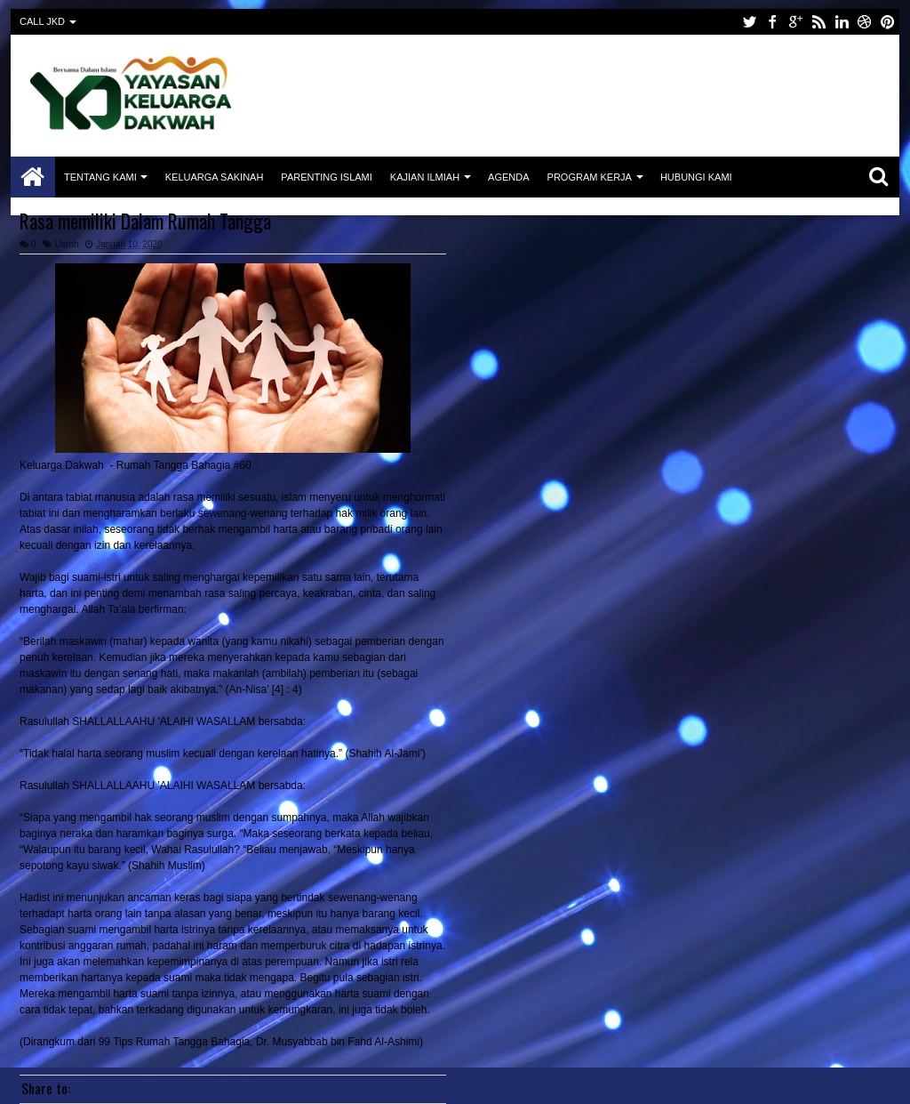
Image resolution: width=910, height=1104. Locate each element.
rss (818, 22)
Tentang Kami (100, 177)
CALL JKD (42, 21)
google (795, 22)
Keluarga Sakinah (214, 177)
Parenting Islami (326, 177)
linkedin (841, 22)
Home (33, 177)
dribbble (864, 22)
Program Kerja (589, 177)
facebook (772, 22)
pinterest (887, 22)
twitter (749, 22)
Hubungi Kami (696, 177)
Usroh (67, 244)
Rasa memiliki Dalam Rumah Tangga (145, 220)
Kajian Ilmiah (424, 177)
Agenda (508, 177)
